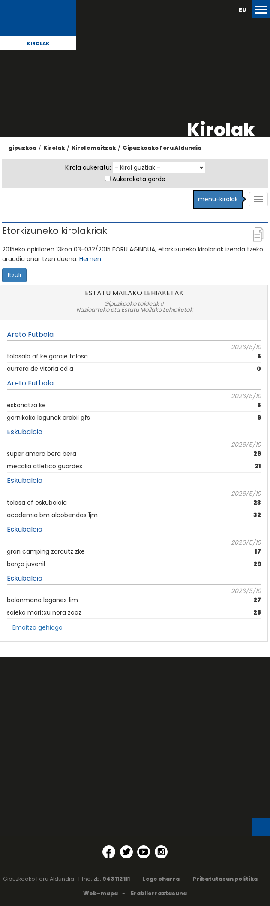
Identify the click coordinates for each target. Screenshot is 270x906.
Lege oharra (161, 878)
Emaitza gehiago (37, 627)
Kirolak (38, 43)
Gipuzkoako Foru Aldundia (162, 148)
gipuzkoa (22, 148)
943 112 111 (116, 878)
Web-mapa (100, 893)
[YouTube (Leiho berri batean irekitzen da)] (143, 851)
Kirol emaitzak (94, 148)
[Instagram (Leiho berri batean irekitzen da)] (161, 851)
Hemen (90, 259)
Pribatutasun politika (225, 878)
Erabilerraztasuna (159, 893)
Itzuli (14, 275)
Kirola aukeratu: (88, 167)
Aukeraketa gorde (138, 179)
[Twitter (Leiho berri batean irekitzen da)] (126, 851)
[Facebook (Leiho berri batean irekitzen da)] (108, 851)
